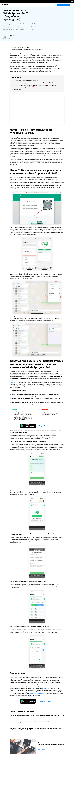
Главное (14, 47)
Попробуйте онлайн (45, 426)
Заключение (17, 89)
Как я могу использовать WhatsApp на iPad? (26, 80)
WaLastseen (47, 688)
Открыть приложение (64, 4)
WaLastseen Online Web (36, 693)
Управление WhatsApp (23, 47)
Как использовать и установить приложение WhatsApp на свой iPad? (33, 83)
